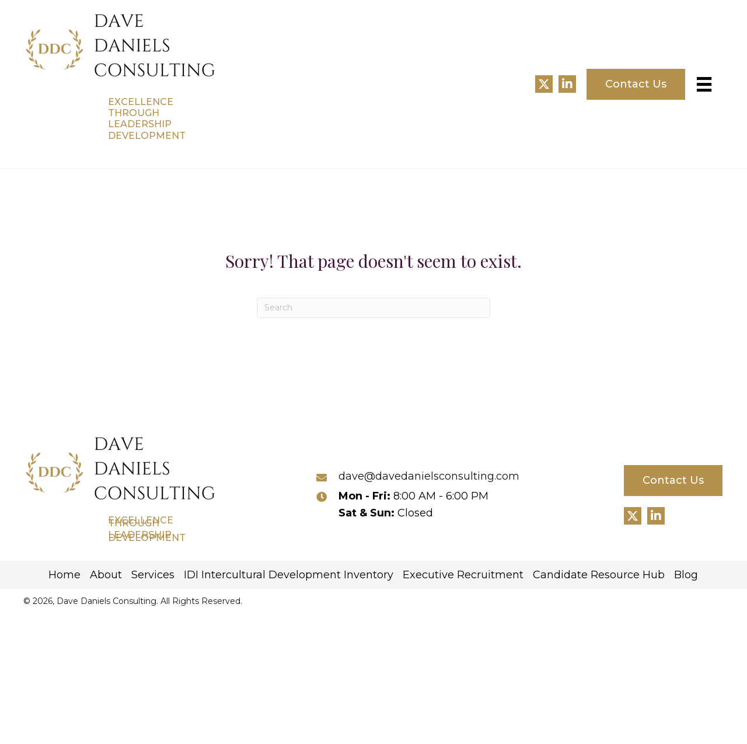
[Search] (373, 308)
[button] (544, 84)
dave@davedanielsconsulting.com (428, 476)
